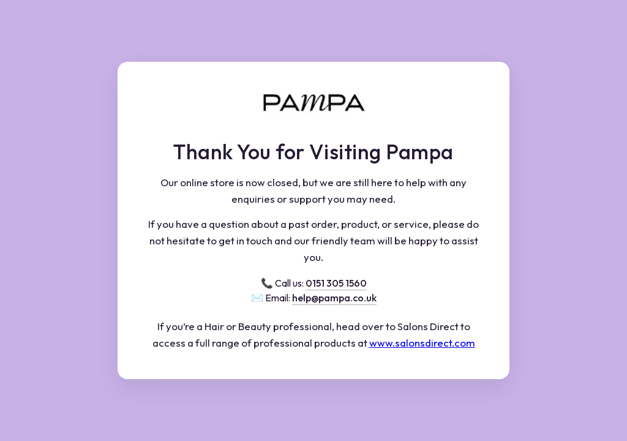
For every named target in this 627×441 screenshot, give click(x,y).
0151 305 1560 (336, 283)
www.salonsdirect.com (422, 342)
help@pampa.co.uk (334, 298)
